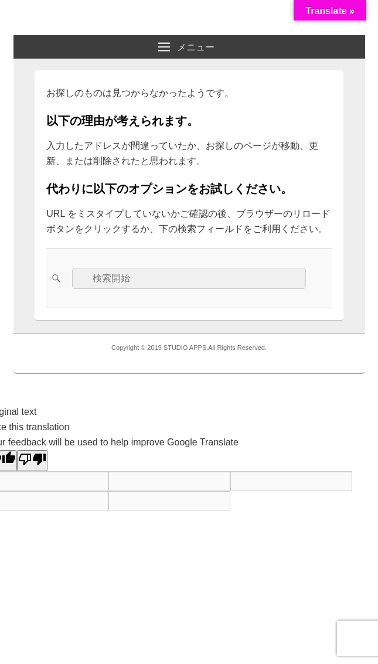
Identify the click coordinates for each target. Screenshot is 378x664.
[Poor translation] (32, 460)
